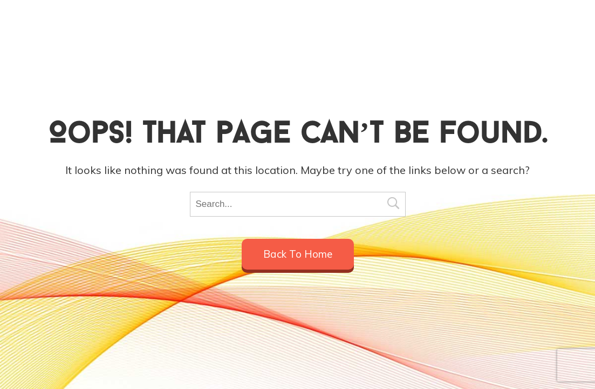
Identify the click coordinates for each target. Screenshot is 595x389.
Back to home (297, 253)
